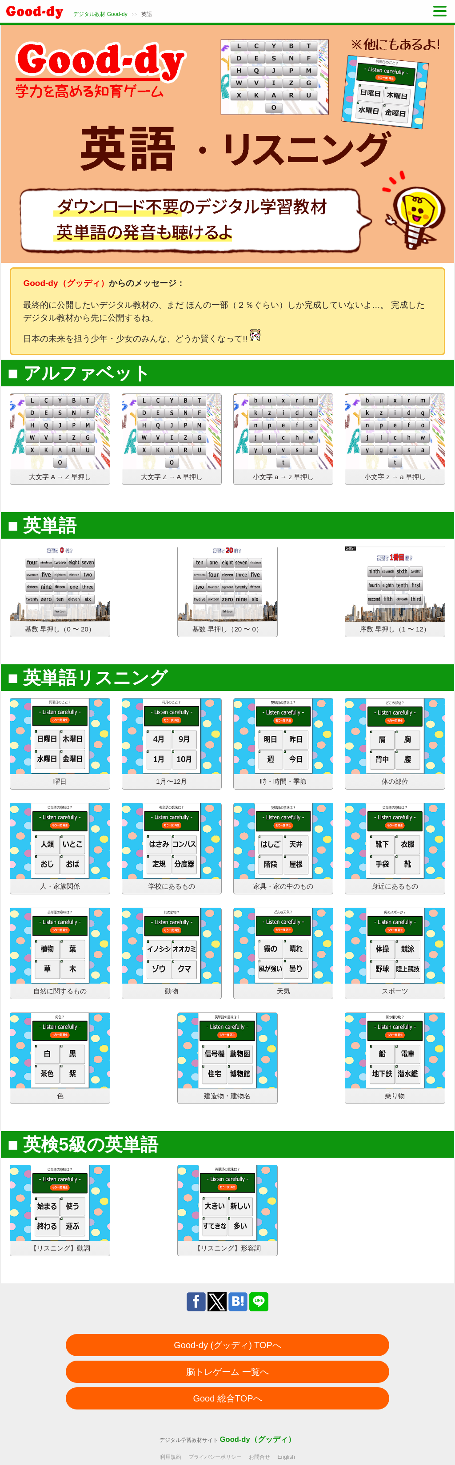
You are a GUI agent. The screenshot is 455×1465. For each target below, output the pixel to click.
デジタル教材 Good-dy (100, 14)
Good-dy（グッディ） (257, 1439)
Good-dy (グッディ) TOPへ (227, 1345)
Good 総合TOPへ (227, 1398)
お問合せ (259, 1457)
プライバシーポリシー (215, 1457)
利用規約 (170, 1457)
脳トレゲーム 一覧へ (227, 1372)
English (286, 1457)
